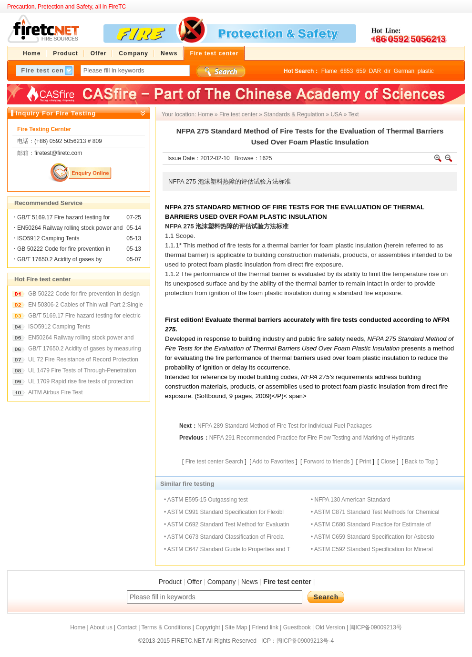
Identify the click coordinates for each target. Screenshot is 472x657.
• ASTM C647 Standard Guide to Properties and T (227, 549)
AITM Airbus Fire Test (55, 392)
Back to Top (419, 461)
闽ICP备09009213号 (375, 627)
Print (365, 461)
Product (170, 581)
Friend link (265, 627)
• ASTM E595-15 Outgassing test (206, 499)
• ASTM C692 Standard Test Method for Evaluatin (226, 524)
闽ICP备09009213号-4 (305, 640)
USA (336, 114)
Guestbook (297, 627)
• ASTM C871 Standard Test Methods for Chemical (375, 512)
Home (205, 114)
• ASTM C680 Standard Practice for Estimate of (371, 524)
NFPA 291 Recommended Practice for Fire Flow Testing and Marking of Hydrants (311, 437)
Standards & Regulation (294, 114)
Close (387, 461)
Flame (329, 71)
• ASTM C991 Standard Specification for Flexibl (224, 512)
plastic (426, 71)
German (404, 71)
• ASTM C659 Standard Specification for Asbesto (372, 537)
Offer (194, 581)
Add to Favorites (273, 461)
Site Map (236, 627)
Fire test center (238, 114)
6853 (346, 71)
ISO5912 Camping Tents (48, 238)
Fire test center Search (214, 461)
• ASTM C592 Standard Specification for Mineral (372, 549)
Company (221, 581)
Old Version (330, 627)
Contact (126, 627)
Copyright (207, 627)
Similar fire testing (187, 483)
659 (361, 71)
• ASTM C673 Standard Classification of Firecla (224, 537)
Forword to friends (327, 461)
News (249, 581)
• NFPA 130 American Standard (350, 499)
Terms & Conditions (166, 627)
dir (387, 71)
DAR (375, 71)
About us (101, 627)
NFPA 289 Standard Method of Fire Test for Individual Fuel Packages (284, 425)
